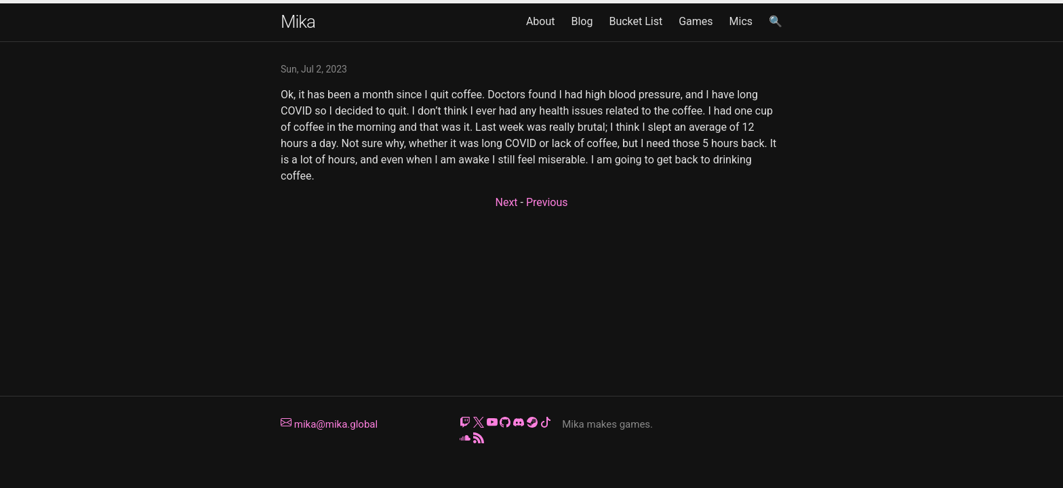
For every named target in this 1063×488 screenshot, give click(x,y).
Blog (582, 21)
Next (506, 202)
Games (696, 21)
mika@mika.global (329, 424)
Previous (547, 202)
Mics (741, 21)
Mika (298, 22)
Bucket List (635, 21)
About (540, 21)
